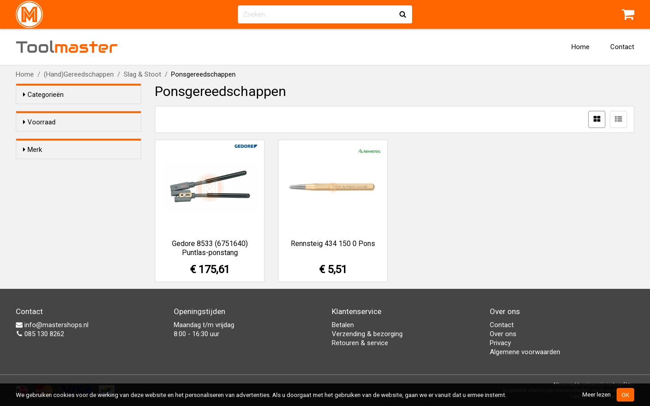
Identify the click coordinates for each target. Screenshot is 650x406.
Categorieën (43, 94)
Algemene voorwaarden (525, 352)
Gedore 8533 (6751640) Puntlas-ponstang (210, 248)
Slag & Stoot (142, 74)
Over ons (503, 334)
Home (580, 47)
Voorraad (39, 122)
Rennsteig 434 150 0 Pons (333, 243)
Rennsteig (56, 195)
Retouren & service (360, 343)
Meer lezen (596, 394)
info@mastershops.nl (52, 325)
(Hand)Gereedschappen (79, 74)
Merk (32, 165)
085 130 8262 (40, 334)
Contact (622, 47)
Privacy (500, 343)
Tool (67, 46)
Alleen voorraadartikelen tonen (82, 139)
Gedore (52, 183)
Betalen (343, 325)
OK (625, 394)
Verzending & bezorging (367, 334)
